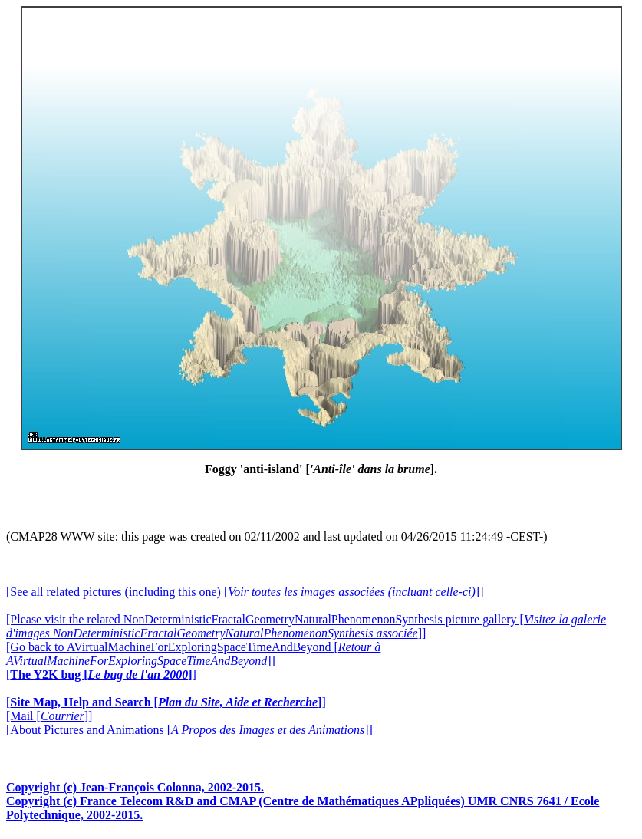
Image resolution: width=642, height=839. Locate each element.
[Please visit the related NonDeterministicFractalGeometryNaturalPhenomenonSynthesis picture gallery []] (306, 626)
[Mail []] (49, 715)
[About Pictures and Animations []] (189, 729)
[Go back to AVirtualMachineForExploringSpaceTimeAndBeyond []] (193, 653)
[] (101, 674)
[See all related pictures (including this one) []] (244, 591)
